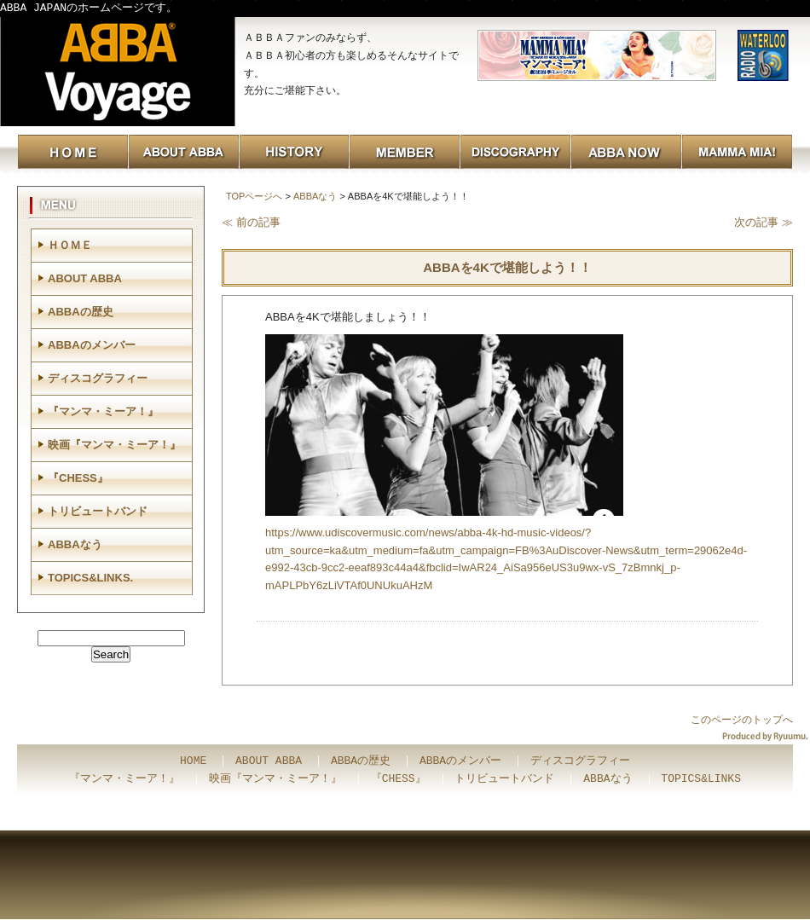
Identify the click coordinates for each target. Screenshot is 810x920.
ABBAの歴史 (80, 311)
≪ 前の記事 (251, 222)
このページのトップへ (742, 720)
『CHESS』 (78, 478)
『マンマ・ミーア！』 (103, 411)
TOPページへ (254, 196)
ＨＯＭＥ (70, 245)
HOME (193, 761)
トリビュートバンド (98, 511)
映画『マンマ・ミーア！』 (114, 444)
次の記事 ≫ (763, 222)
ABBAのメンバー (92, 344)
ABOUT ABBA (85, 278)
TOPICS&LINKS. (90, 577)
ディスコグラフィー (98, 378)
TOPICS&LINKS (701, 779)
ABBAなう (315, 196)
